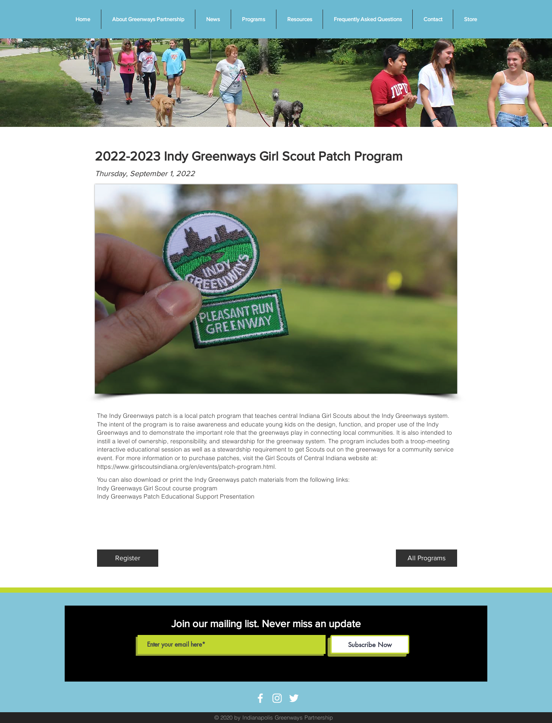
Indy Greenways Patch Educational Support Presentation (175, 496)
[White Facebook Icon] (260, 698)
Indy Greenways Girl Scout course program (157, 488)
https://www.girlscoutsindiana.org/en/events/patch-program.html (186, 466)
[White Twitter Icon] (294, 698)
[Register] (127, 558)
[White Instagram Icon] (277, 698)
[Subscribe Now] (369, 644)
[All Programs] (426, 558)
